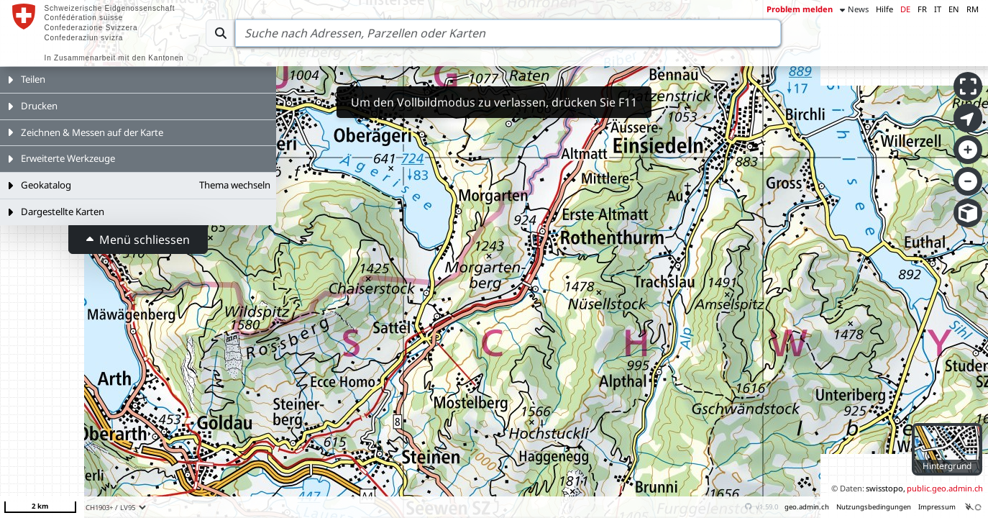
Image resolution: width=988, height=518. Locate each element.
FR (922, 9)
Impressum (937, 507)
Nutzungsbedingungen (873, 507)
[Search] (508, 33)
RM (972, 9)
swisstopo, (885, 488)
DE (905, 9)
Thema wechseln (234, 184)
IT (937, 9)
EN (953, 9)
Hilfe (884, 9)
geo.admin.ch (807, 507)
